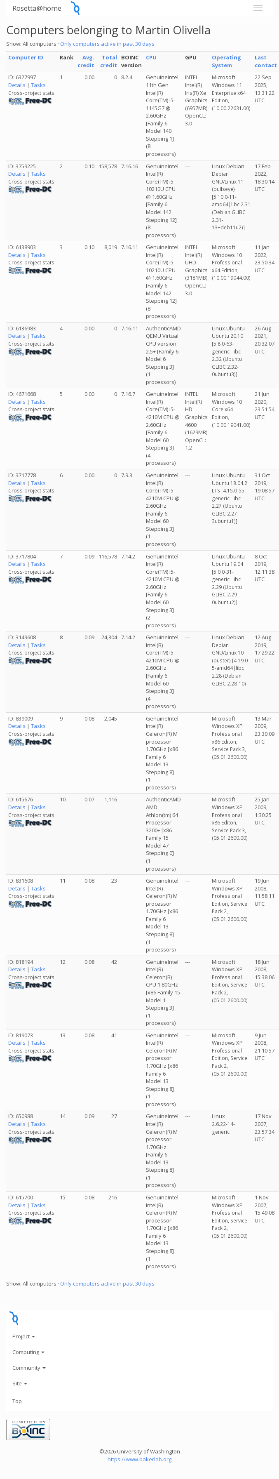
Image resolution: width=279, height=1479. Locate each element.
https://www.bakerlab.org (139, 1459)
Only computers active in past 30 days (107, 43)
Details (17, 85)
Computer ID (25, 57)
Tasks (38, 85)
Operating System (226, 61)
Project (23, 1336)
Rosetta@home (36, 8)
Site (19, 1383)
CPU (151, 57)
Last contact (266, 61)
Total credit (108, 61)
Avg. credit (85, 61)
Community (29, 1367)
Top (17, 1401)
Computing (28, 1352)
